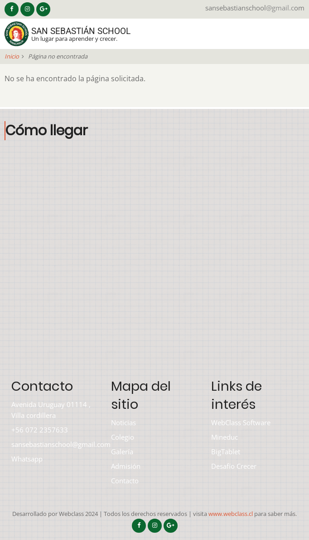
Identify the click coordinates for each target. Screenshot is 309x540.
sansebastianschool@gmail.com (61, 444)
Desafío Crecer (233, 466)
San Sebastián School (80, 31)
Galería (122, 451)
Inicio (12, 56)
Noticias (123, 422)
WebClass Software (240, 422)
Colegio (122, 437)
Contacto (125, 480)
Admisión (125, 466)
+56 (17, 429)
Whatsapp (27, 458)
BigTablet (225, 451)
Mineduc (224, 437)
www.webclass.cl (230, 514)
